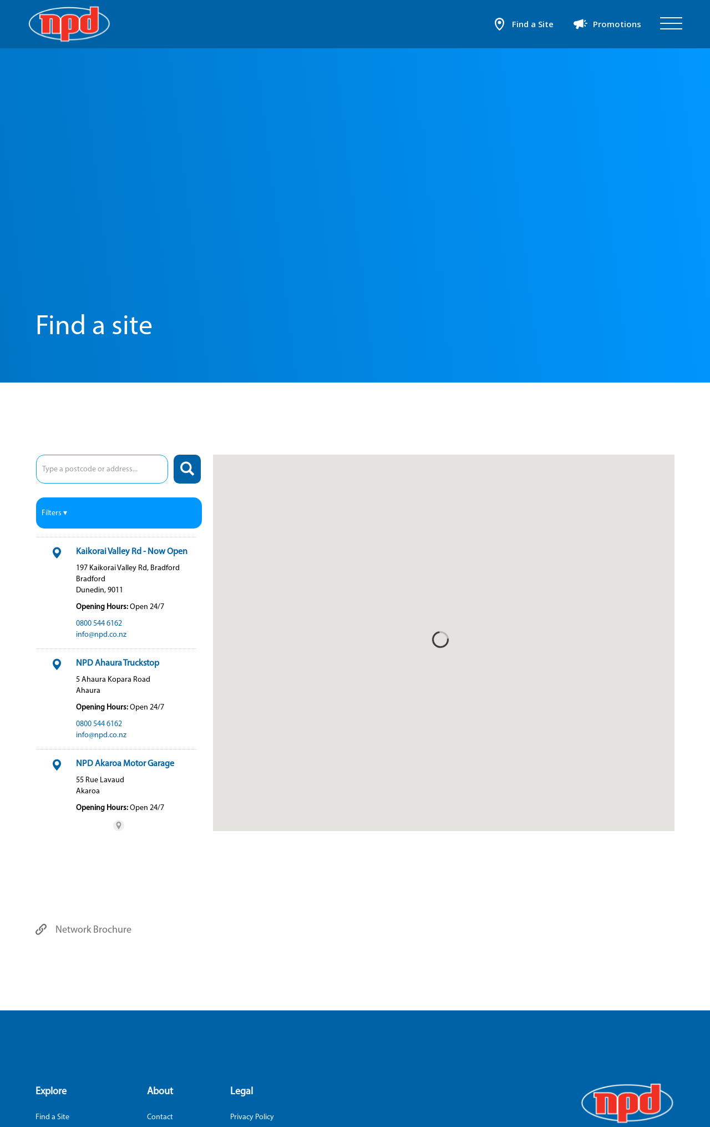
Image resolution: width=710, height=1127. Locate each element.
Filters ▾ (54, 512)
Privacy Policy (252, 1116)
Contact (160, 1116)
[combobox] (102, 469)
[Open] (671, 24)
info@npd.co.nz (101, 634)
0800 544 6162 (99, 623)
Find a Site (52, 1116)
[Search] (187, 469)
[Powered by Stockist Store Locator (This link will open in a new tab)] (118, 825)
